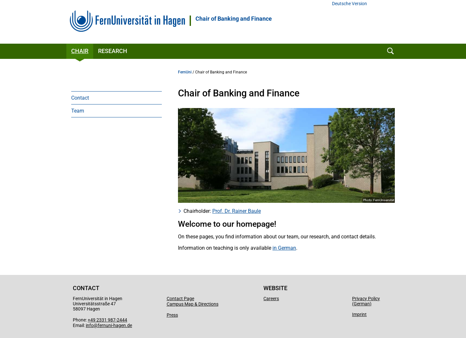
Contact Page (180, 298)
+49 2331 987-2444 (107, 319)
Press (172, 315)
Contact (80, 98)
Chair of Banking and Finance (233, 19)
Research (112, 51)
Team (77, 111)
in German (284, 248)
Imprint (359, 314)
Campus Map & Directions (192, 304)
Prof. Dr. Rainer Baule (236, 211)
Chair (79, 51)
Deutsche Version (349, 3)
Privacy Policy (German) (366, 301)
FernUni (185, 72)
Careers (271, 298)
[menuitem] (116, 97)
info (90, 325)
